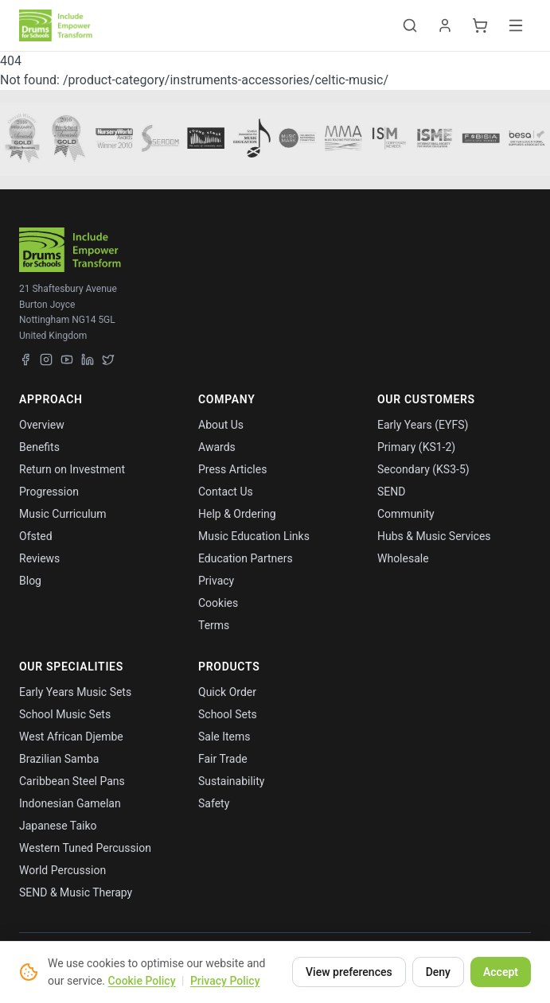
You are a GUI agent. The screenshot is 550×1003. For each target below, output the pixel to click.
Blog (30, 580)
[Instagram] (46, 359)
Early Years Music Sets (75, 692)
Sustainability (231, 781)
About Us (221, 424)
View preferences (349, 972)
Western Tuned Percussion (85, 848)
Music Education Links (254, 536)
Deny (438, 972)
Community (406, 513)
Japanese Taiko (58, 825)
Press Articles (232, 469)
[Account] (445, 25)
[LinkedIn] (87, 359)
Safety (213, 803)
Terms (213, 625)
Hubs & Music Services (434, 536)
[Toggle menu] (516, 25)
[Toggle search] (410, 25)
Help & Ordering (237, 513)
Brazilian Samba (59, 758)
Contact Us (225, 491)
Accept (500, 972)
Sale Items (224, 736)
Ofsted (36, 536)
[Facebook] (25, 359)
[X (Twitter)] (108, 359)
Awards (217, 447)
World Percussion (62, 870)
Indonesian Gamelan (70, 803)
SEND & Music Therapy (75, 892)
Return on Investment (72, 469)
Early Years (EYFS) (422, 424)
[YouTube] (66, 359)
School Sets (227, 714)
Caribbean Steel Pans (72, 781)
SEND (391, 491)
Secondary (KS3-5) (423, 469)
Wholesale (403, 558)
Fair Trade (223, 758)
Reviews (39, 558)
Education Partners (245, 558)
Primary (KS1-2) (416, 447)
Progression (49, 491)
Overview (41, 424)
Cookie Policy (142, 980)
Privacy (216, 580)
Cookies (218, 603)
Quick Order (227, 692)
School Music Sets (65, 714)
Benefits (39, 447)
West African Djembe (71, 736)
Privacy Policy (225, 980)
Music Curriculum (63, 513)
